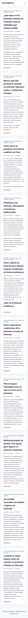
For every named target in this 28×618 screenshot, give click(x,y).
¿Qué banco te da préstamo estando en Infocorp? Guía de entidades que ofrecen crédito (13, 21)
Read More (7, 67)
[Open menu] (24, 3)
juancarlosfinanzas (9, 31)
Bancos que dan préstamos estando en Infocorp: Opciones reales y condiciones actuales (14, 86)
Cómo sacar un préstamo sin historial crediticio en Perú (14, 149)
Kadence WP (14, 613)
